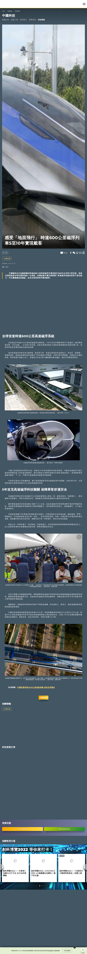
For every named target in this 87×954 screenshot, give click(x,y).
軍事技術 (32, 20)
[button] (39, 885)
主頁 (3, 11)
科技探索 (17, 11)
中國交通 (7, 258)
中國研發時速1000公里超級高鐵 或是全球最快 (36, 687)
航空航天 (23, 20)
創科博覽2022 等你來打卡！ (27, 849)
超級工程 (14, 20)
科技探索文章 (8, 747)
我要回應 (43, 697)
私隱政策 (51, 950)
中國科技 (9, 11)
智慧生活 (5, 20)
